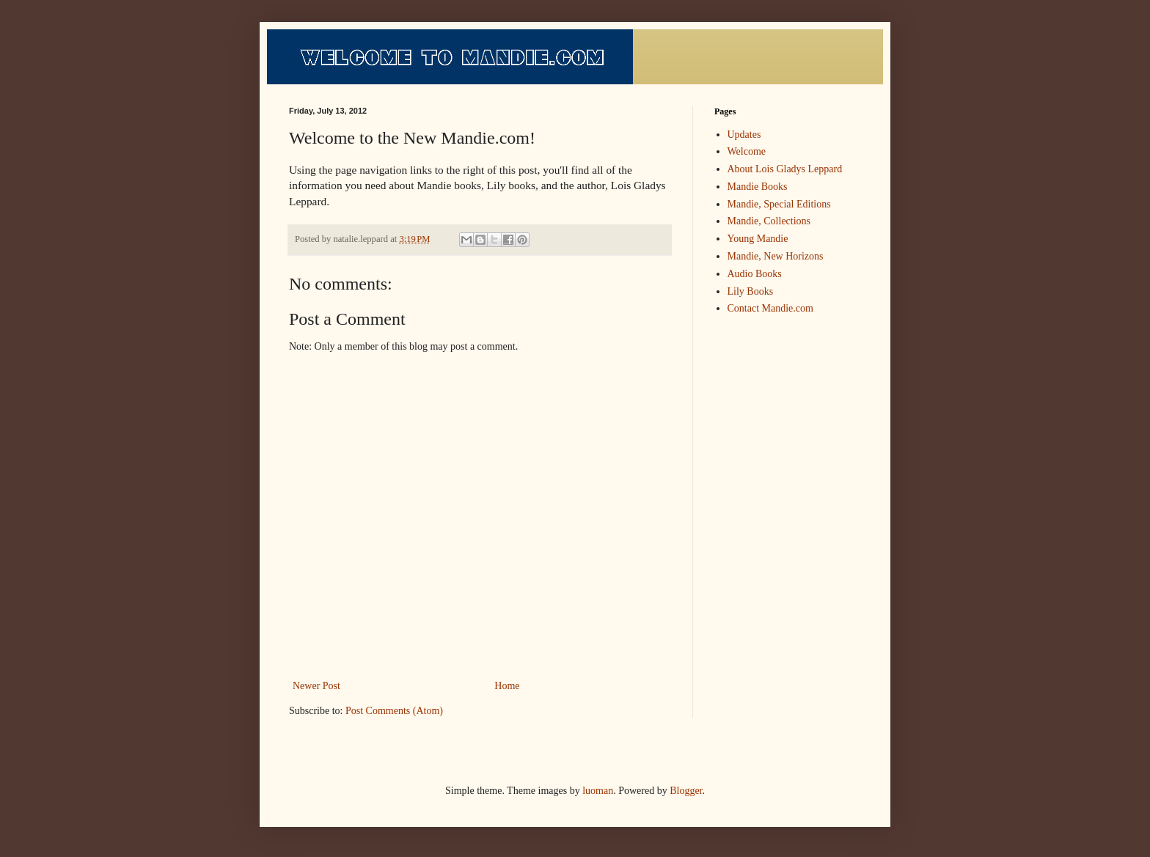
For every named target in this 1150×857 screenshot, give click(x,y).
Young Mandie (758, 238)
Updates (744, 134)
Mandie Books (758, 186)
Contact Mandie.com (770, 308)
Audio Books (755, 273)
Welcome (747, 151)
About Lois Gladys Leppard (785, 168)
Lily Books (751, 291)
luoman (597, 790)
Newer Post (316, 685)
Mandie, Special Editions (779, 204)
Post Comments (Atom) (394, 710)
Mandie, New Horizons (776, 256)
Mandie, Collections (769, 221)
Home (506, 685)
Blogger (686, 790)
